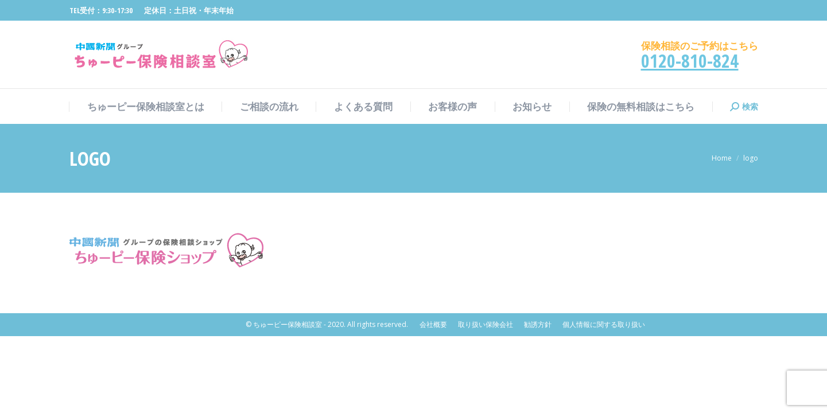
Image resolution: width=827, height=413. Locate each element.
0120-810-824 (690, 60)
